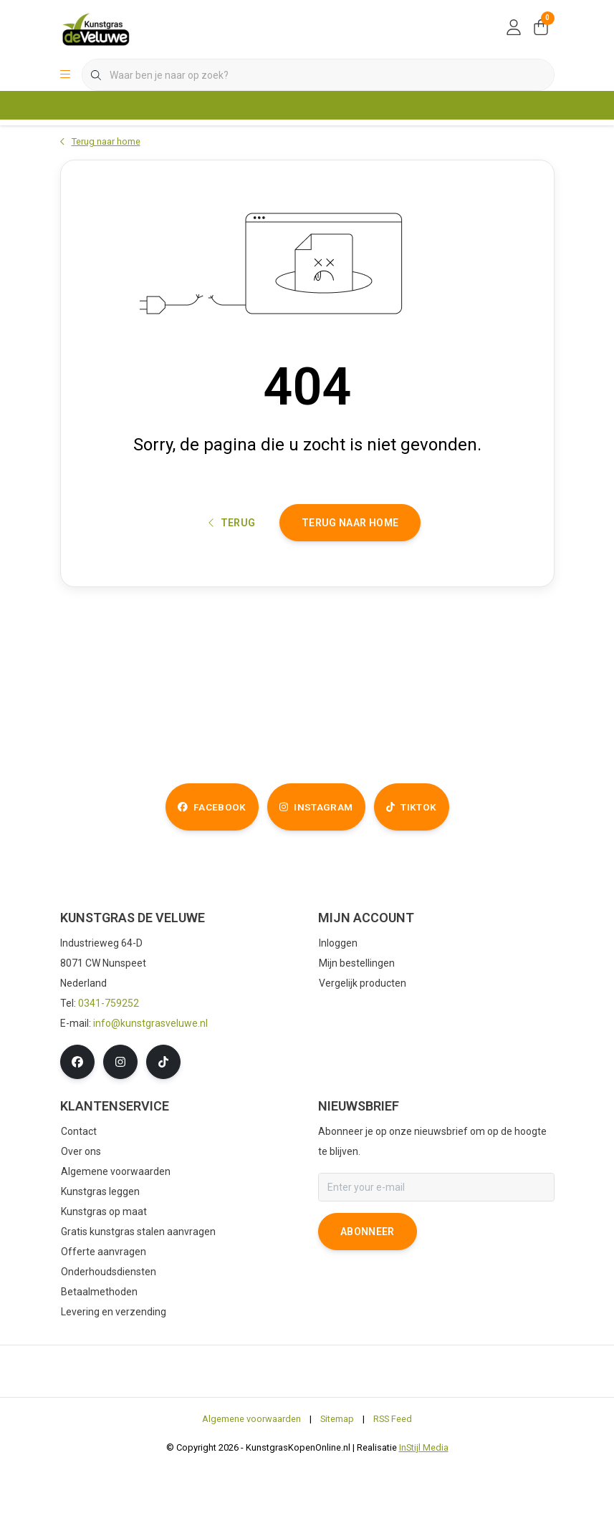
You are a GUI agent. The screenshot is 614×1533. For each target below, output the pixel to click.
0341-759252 (108, 1070)
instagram (314, 873)
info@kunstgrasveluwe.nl (150, 1090)
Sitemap (337, 1486)
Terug (232, 578)
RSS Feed (392, 1486)
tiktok (431, 873)
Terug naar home (350, 578)
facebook (189, 873)
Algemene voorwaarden (251, 1486)
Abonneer (367, 1299)
